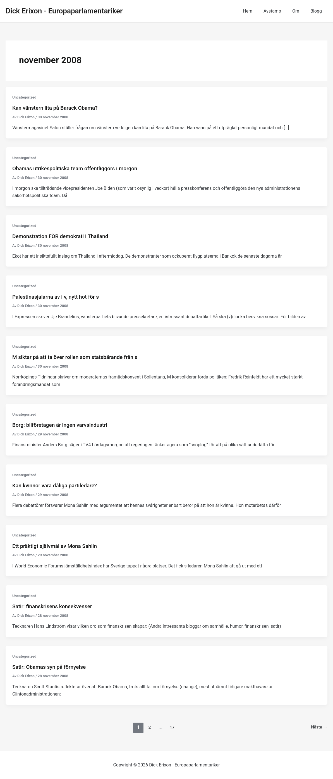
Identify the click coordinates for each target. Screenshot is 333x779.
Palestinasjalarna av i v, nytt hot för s (58, 296)
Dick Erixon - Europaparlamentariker (64, 11)
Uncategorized (25, 97)
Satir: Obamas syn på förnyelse (51, 666)
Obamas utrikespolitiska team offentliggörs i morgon (78, 168)
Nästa (318, 727)
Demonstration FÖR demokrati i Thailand (62, 236)
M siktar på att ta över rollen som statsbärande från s (78, 357)
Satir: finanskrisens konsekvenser (54, 606)
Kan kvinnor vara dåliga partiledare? (57, 485)
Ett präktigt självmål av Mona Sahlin (56, 545)
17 (171, 727)
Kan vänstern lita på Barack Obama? (57, 107)
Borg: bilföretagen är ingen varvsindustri (62, 424)
